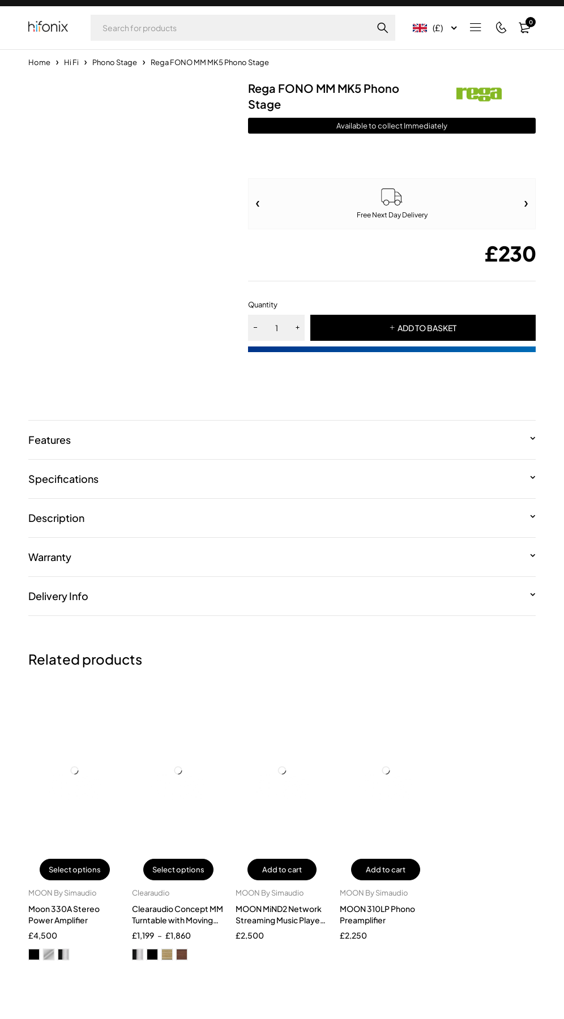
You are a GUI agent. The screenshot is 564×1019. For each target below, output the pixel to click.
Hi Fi (71, 62)
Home (39, 62)
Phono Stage (114, 62)
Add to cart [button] (282, 869)
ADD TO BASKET (427, 328)
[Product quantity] (276, 328)
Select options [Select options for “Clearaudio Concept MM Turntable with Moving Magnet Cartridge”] (178, 869)
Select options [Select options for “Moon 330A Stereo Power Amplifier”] (75, 869)
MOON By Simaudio (62, 892)
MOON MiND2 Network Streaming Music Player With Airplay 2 (279, 920)
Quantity (262, 304)
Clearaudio (151, 892)
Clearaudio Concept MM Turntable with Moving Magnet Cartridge (177, 920)
